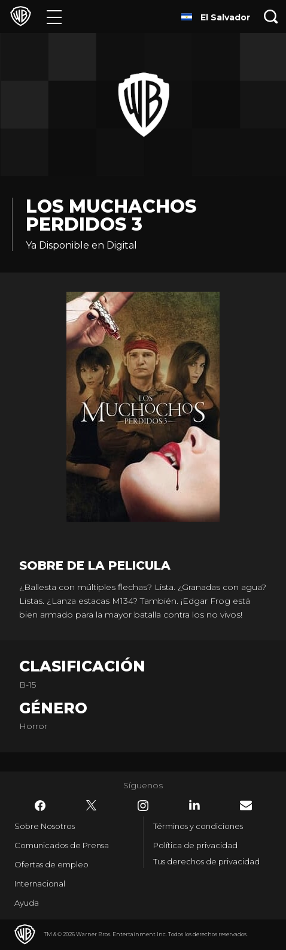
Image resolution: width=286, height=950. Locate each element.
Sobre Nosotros (44, 826)
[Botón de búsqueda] (271, 16)
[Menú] (54, 16)
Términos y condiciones (198, 826)
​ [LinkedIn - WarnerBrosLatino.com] (194, 805)
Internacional (39, 883)
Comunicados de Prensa (61, 845)
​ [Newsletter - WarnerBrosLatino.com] (246, 805)
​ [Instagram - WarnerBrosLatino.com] (143, 805)
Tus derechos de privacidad (206, 861)
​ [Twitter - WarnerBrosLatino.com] (91, 805)
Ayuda (26, 902)
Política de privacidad (195, 845)
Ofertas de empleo (51, 864)
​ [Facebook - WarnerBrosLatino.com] (40, 805)
